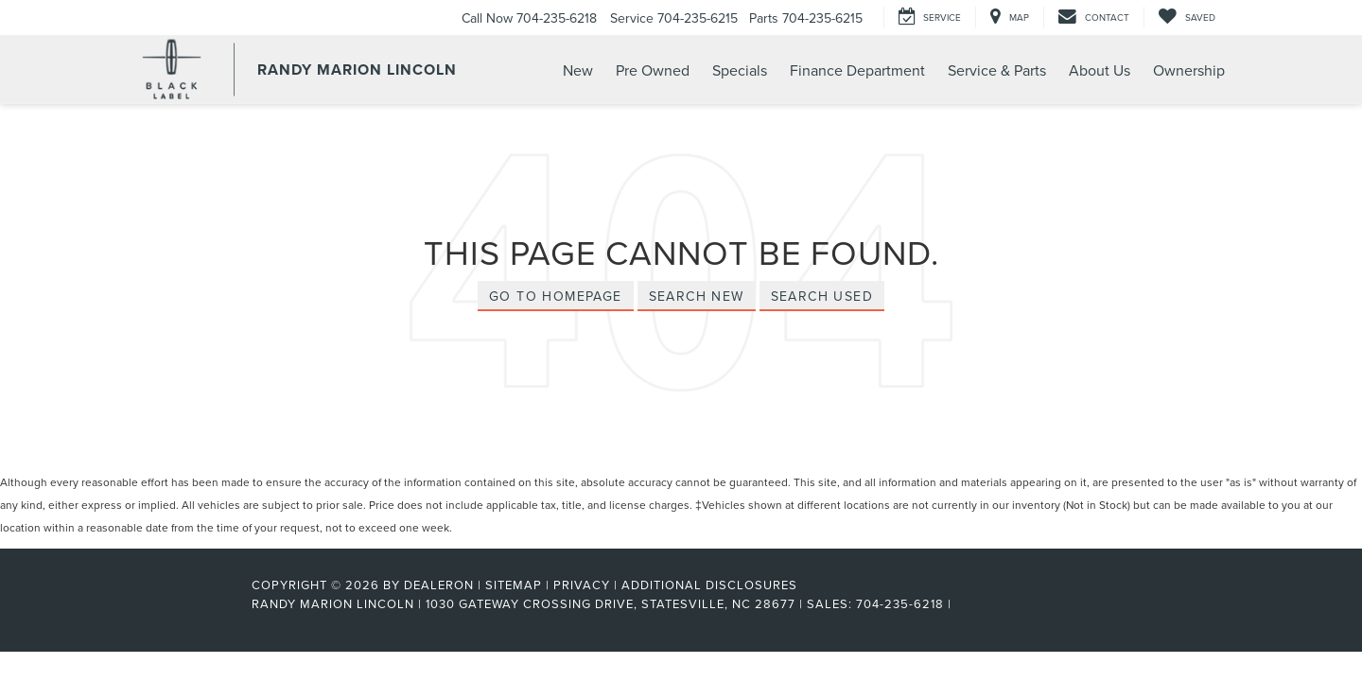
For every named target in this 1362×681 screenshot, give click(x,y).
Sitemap (513, 584)
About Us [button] (1099, 70)
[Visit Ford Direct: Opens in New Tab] (961, 603)
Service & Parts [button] (997, 70)
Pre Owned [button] (653, 70)
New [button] (578, 70)
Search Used (822, 296)
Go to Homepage (555, 296)
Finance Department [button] (857, 70)
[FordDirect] (190, 603)
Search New (696, 296)
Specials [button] (739, 70)
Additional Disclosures (709, 584)
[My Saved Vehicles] (1187, 17)
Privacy (581, 584)
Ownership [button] (1189, 70)
